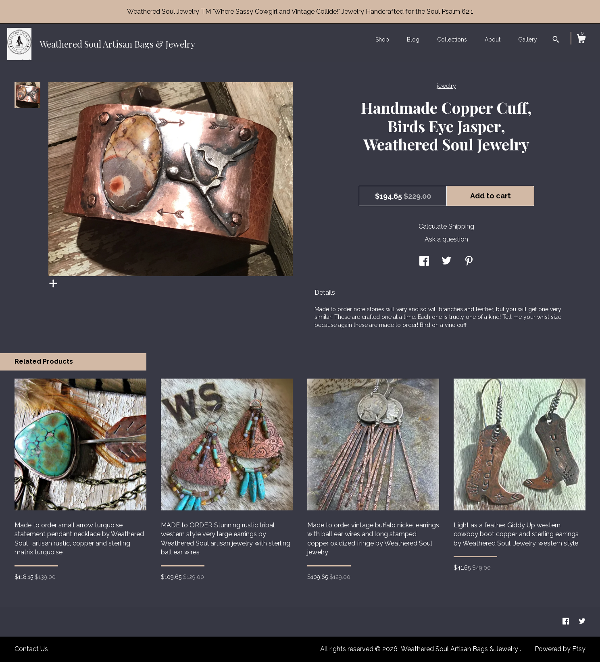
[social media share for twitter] (446, 262)
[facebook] (566, 621)
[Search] (556, 40)
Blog (413, 39)
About (492, 39)
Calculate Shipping (446, 226)
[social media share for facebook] (424, 262)
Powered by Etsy (560, 649)
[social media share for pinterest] (469, 262)
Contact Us (31, 649)
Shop (382, 39)
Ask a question (446, 239)
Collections (452, 39)
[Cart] (581, 40)
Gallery (527, 39)
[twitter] (582, 621)
